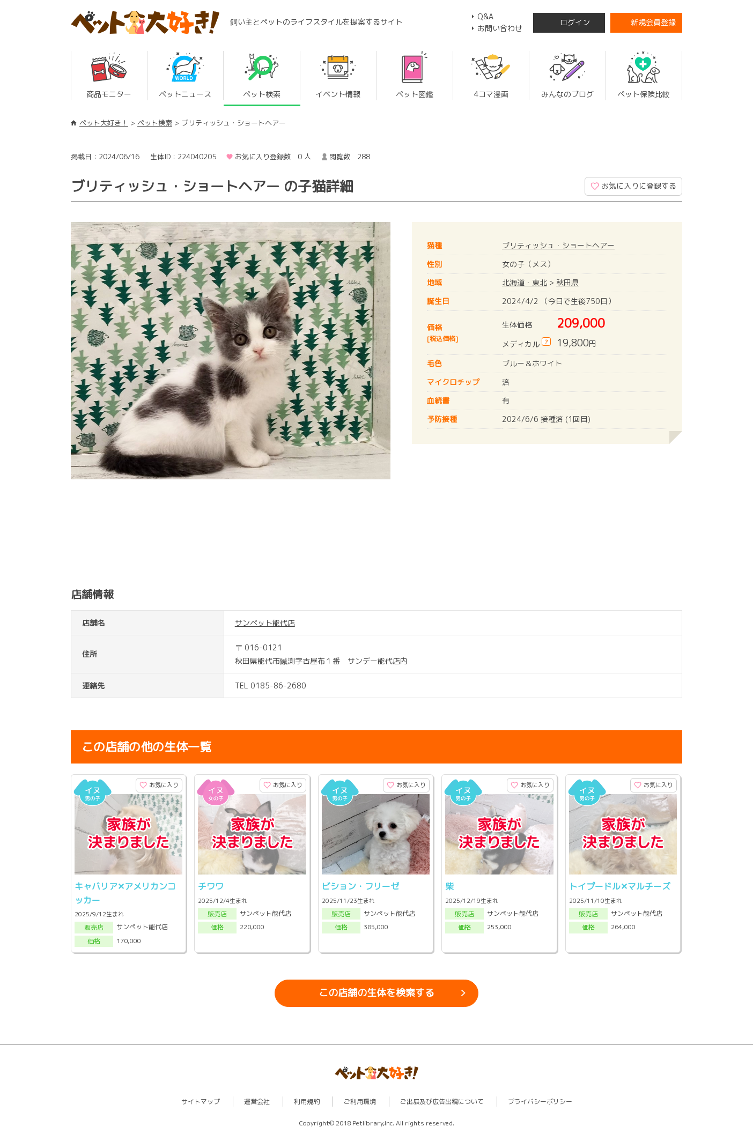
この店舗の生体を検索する (376, 992)
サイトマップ (200, 1101)
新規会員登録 (653, 22)
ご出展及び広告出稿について (442, 1101)
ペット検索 (154, 123)
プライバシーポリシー (540, 1101)
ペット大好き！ (103, 123)
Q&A (485, 16)
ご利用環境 (360, 1101)
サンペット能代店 (265, 623)
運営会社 (257, 1101)
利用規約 (307, 1101)
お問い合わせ (499, 28)
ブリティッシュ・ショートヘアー (558, 245)
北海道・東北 (524, 282)
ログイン (575, 22)
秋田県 (567, 282)
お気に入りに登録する (638, 186)
